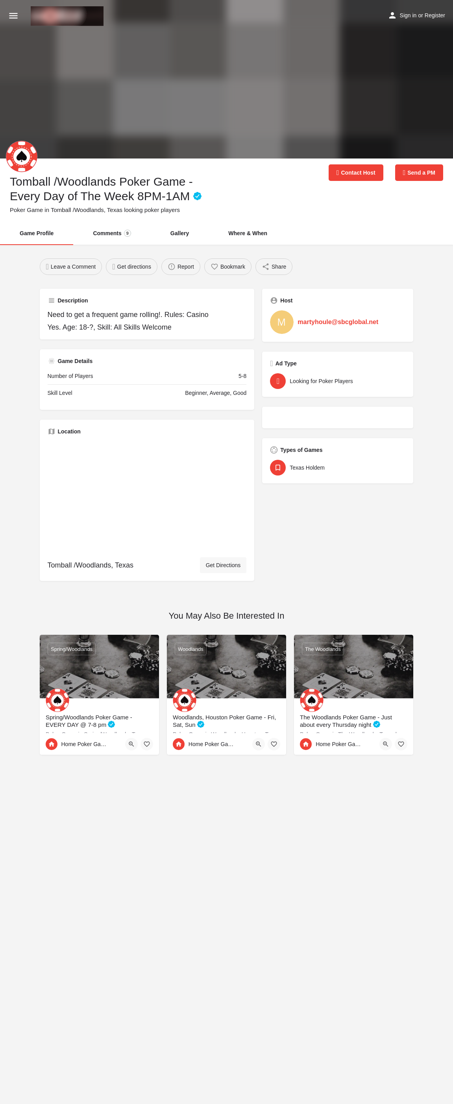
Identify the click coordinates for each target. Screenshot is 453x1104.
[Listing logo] (21, 156)
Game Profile (37, 233)
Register (435, 15)
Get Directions (223, 565)
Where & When (247, 233)
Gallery (179, 233)
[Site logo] (68, 16)
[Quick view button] (131, 744)
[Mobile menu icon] (13, 16)
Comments (112, 233)
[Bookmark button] (147, 744)
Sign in (408, 15)
